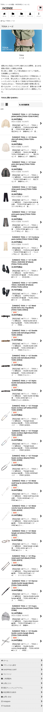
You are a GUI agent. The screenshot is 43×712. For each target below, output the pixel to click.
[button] (38, 15)
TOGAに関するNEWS (9, 98)
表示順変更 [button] (24, 105)
